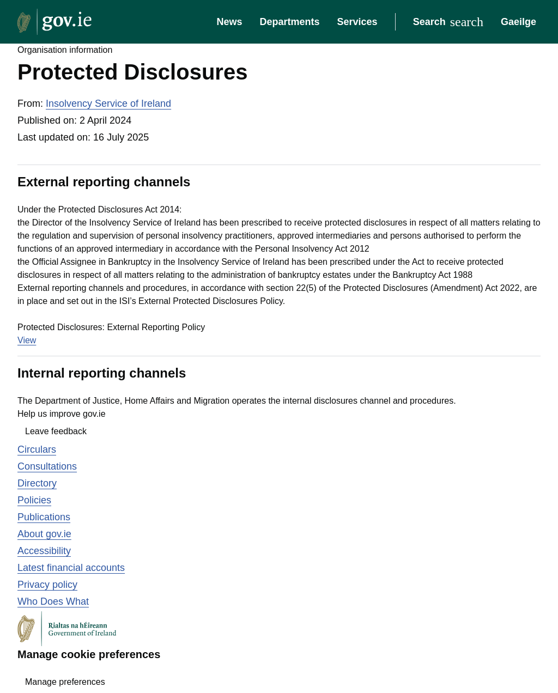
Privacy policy (47, 584)
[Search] (448, 22)
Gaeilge (518, 21)
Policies (34, 500)
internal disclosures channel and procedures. (369, 400)
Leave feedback (56, 431)
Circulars (36, 449)
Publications (43, 517)
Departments (290, 21)
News (229, 21)
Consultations (47, 466)
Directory (37, 483)
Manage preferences (65, 681)
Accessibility (44, 550)
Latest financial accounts (71, 567)
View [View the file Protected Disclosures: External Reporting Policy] (26, 340)
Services (357, 21)
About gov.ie (44, 533)
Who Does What (53, 601)
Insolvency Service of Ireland (108, 103)
